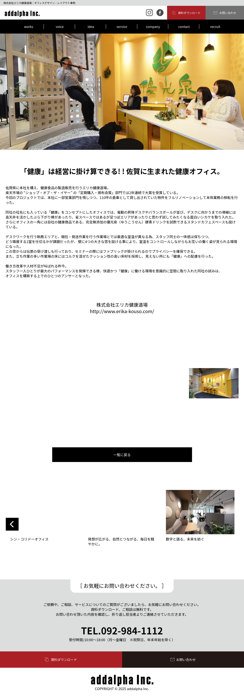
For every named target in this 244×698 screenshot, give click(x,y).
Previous (12, 524)
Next (232, 524)
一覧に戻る (122, 454)
